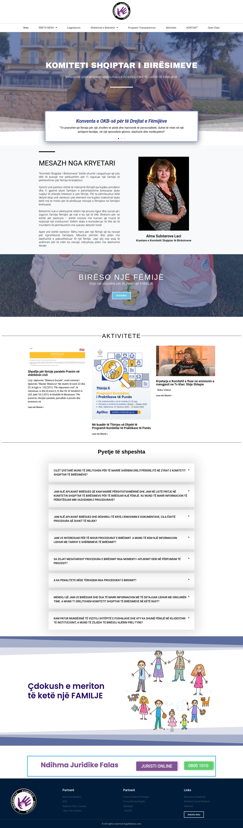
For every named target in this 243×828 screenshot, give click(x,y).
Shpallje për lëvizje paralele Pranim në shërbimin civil (53, 373)
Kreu (26, 27)
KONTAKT (192, 27)
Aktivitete (171, 27)
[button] (49, 126)
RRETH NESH (48, 28)
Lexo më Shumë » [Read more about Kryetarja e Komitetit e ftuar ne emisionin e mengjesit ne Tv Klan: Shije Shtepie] (164, 395)
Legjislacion (74, 27)
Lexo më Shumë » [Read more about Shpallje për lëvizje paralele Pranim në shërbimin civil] (36, 407)
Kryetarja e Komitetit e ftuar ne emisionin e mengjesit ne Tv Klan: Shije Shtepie (185, 382)
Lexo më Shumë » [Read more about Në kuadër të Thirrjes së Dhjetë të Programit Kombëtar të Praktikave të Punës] (100, 434)
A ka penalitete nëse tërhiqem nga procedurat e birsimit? (95, 580)
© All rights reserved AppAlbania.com (121, 823)
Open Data (214, 27)
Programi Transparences (142, 27)
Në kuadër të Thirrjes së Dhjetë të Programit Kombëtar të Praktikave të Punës (121, 426)
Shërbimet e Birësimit (104, 28)
